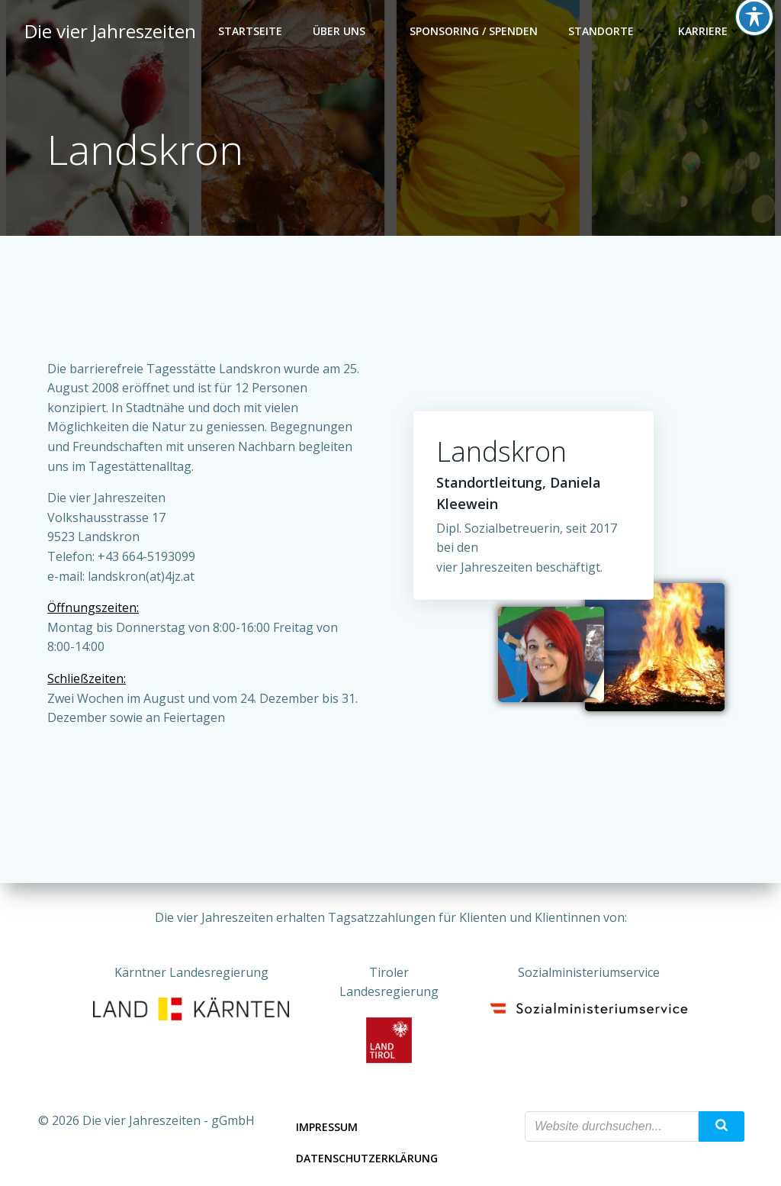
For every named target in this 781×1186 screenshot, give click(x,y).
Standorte (608, 31)
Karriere (709, 31)
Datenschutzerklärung (367, 1158)
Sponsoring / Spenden (474, 31)
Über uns (346, 31)
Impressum (327, 1127)
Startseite (250, 31)
